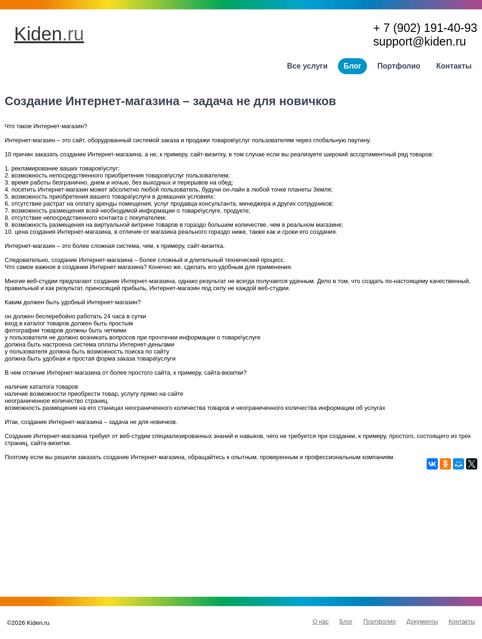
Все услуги (307, 66)
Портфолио (399, 66)
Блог (352, 66)
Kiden (49, 33)
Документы (422, 621)
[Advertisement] (241, 535)
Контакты (454, 66)
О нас (321, 621)
